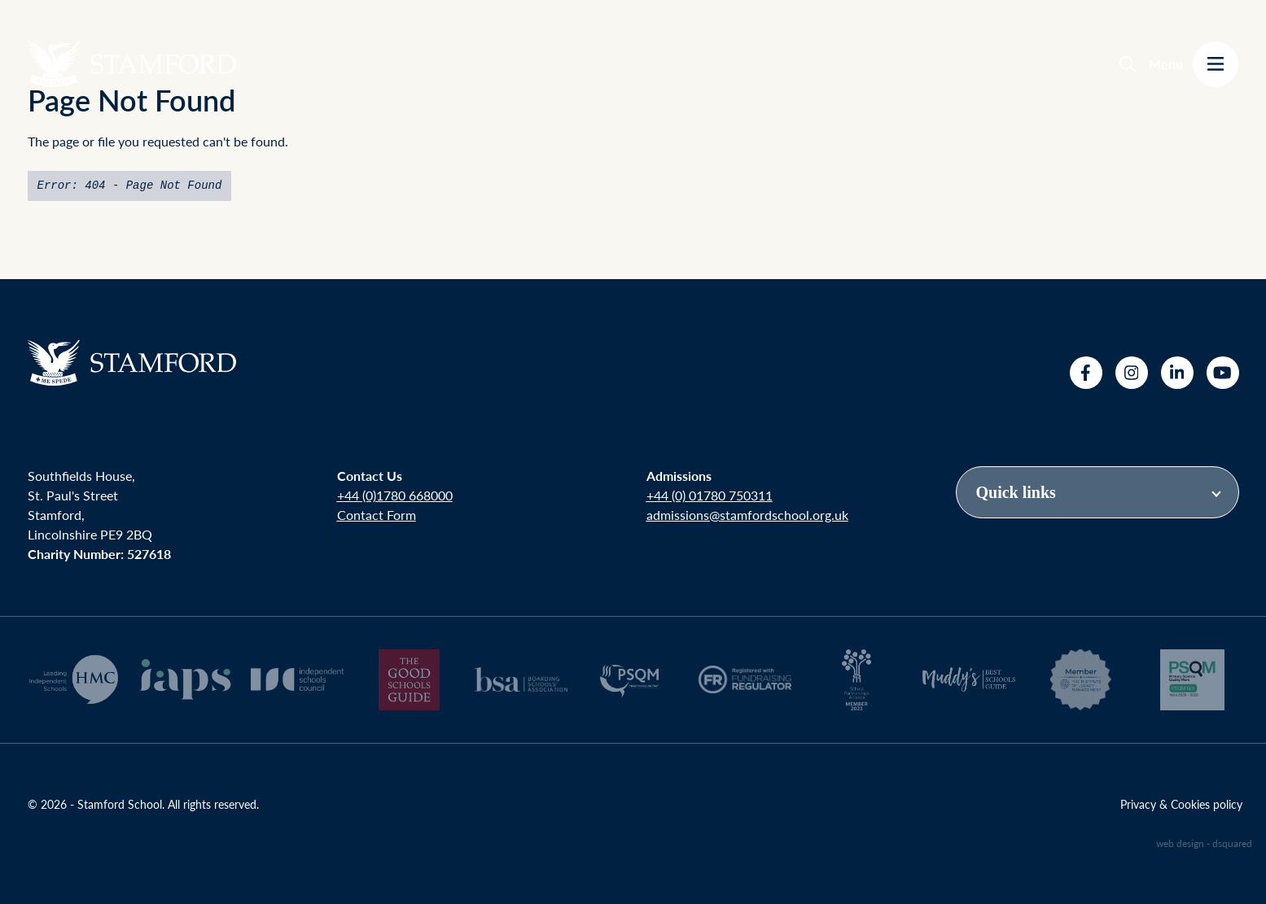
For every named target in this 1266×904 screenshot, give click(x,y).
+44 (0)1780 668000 (395, 495)
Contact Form (376, 514)
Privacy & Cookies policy (1181, 804)
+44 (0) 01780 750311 (709, 495)
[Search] (1127, 64)
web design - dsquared (1204, 843)
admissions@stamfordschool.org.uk (747, 514)
